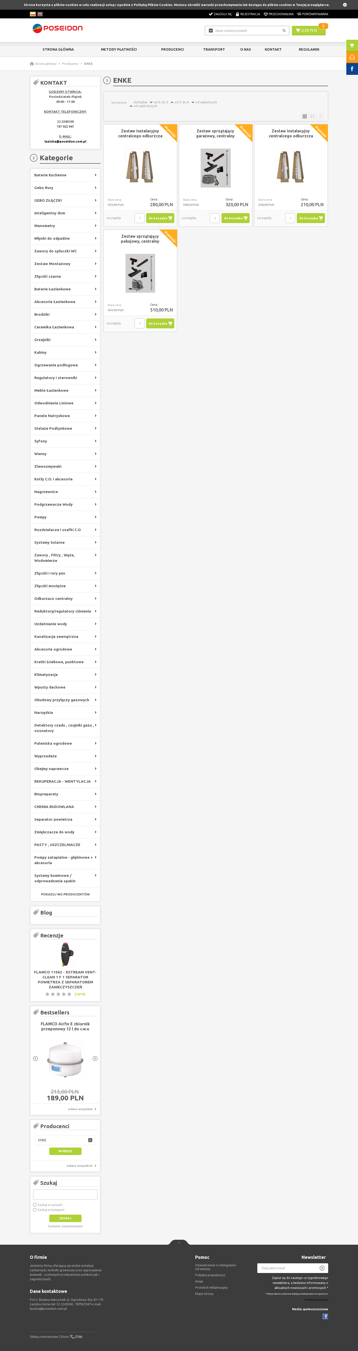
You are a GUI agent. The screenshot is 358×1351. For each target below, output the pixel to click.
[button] (65, 1140)
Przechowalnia (281, 14)
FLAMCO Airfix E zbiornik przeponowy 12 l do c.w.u (65, 1026)
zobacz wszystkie (80, 1109)
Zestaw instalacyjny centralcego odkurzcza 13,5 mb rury (291, 136)
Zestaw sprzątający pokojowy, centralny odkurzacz (140, 241)
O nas (245, 49)
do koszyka (158, 218)
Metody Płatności (119, 49)
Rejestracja (250, 14)
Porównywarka (315, 14)
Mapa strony (204, 1293)
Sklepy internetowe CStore (49, 1336)
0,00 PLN (309, 30)
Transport (214, 49)
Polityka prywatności (210, 1275)
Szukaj (48, 1183)
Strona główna (58, 49)
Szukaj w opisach (50, 1204)
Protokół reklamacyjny (211, 1287)
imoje (199, 1281)
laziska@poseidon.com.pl (65, 141)
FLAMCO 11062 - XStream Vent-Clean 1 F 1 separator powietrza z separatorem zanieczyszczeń (65, 979)
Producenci (172, 49)
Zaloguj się (223, 14)
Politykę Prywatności (316, 1299)
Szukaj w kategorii (51, 1209)
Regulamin (309, 49)
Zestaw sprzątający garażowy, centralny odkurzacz (215, 136)
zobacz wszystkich (79, 1165)
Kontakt (273, 49)
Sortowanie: (119, 102)
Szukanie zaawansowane (65, 1226)
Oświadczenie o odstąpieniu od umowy (215, 1267)
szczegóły (113, 218)
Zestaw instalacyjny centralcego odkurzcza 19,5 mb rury (140, 136)
